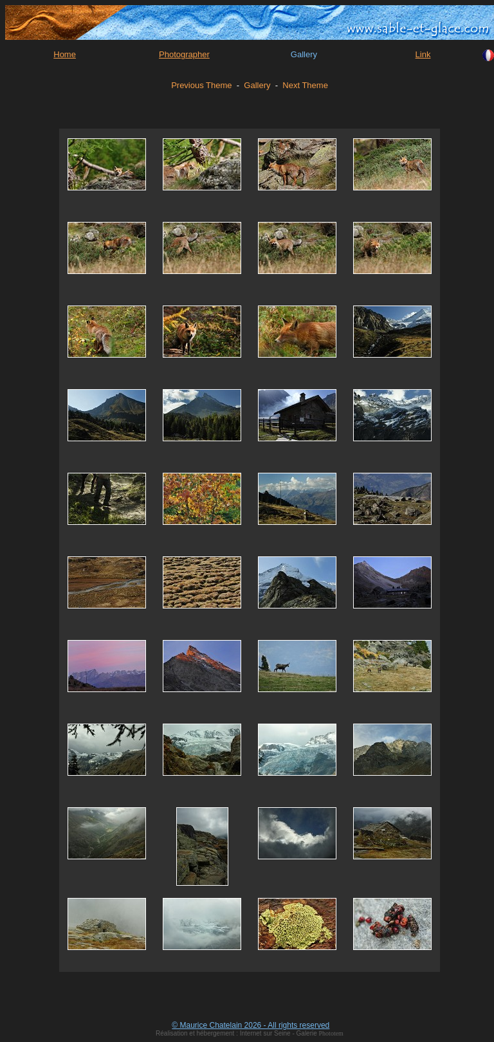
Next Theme (305, 85)
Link (423, 54)
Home (64, 54)
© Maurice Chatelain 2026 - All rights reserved (250, 1025)
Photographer (184, 54)
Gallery (257, 85)
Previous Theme (201, 85)
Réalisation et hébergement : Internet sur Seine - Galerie (237, 1033)
